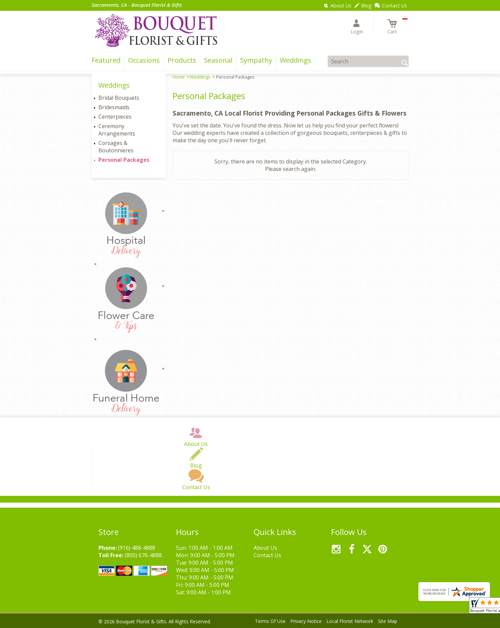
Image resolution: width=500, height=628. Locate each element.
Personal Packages (123, 159)
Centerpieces (114, 116)
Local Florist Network (349, 621)
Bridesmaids (113, 107)
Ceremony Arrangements (116, 129)
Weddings (200, 77)
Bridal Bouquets (118, 97)
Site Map (387, 621)
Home (179, 77)
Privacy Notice (306, 621)
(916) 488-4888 (136, 547)
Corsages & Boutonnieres (116, 146)
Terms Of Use (270, 621)
